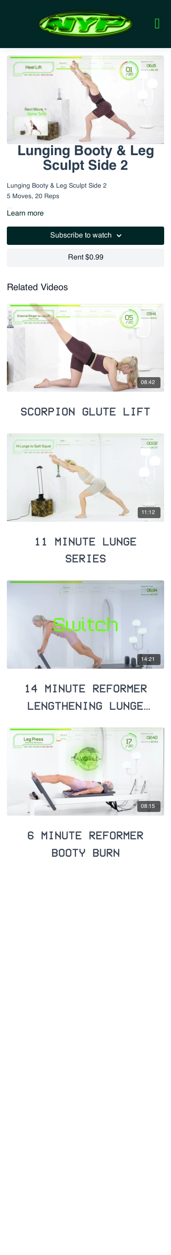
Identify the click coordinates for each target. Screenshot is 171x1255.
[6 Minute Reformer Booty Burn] (85, 840)
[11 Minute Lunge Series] (85, 546)
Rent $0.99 (86, 257)
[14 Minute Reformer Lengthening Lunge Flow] (85, 693)
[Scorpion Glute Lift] (85, 407)
